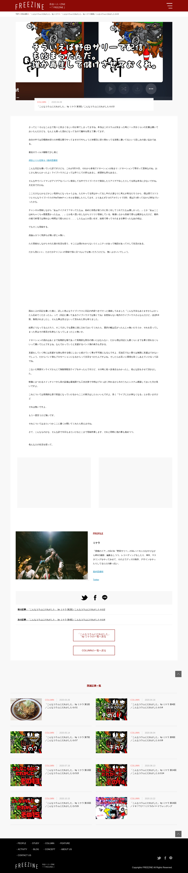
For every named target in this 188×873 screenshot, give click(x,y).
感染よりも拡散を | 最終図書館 (43, 160)
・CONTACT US (23, 855)
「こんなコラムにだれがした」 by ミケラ (44, 14)
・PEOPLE (21, 843)
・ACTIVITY (21, 849)
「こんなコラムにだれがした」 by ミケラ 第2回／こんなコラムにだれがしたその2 (61, 609)
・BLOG (35, 849)
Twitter (96, 580)
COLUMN (24, 14)
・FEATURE (64, 843)
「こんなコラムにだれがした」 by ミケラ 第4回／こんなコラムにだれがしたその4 (61, 620)
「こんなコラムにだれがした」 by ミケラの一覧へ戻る (94, 635)
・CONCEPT (49, 849)
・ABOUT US (65, 849)
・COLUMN (48, 843)
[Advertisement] (94, 281)
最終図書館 (98, 572)
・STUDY (34, 843)
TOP (17, 14)
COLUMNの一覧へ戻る (94, 650)
